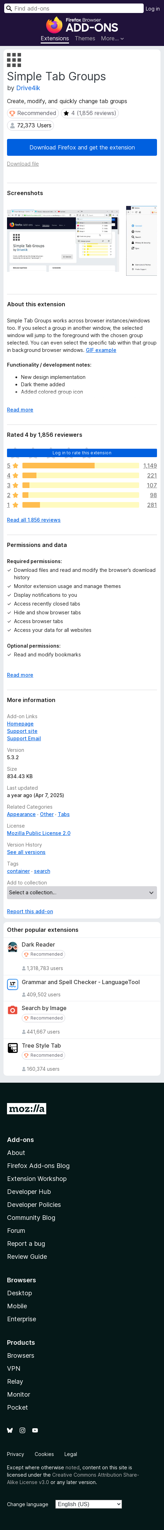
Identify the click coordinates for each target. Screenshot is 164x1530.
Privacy (15, 1454)
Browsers (20, 1355)
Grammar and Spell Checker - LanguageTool (81, 982)
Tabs (64, 814)
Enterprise (21, 1319)
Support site (22, 731)
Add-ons (20, 1139)
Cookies (44, 1454)
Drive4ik (28, 88)
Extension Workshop (37, 1178)
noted (73, 1467)
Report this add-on (30, 911)
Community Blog (31, 1217)
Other (47, 814)
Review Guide (27, 1256)
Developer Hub (29, 1191)
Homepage (20, 724)
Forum (16, 1230)
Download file (23, 164)
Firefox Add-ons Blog (38, 1165)
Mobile (17, 1306)
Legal (70, 1454)
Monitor (18, 1394)
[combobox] (74, 8)
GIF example (101, 350)
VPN (13, 1368)
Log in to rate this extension (82, 452)
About (16, 1152)
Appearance (21, 814)
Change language (27, 1504)
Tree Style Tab (41, 1045)
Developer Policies (34, 1204)
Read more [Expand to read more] (20, 410)
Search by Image (44, 1008)
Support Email (24, 738)
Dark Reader (38, 944)
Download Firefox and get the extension (82, 147)
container (18, 871)
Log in (153, 9)
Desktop (19, 1293)
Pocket (17, 1407)
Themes (85, 38)
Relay (15, 1381)
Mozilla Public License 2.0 (38, 833)
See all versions (26, 852)
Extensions (55, 38)
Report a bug (26, 1243)
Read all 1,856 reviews (34, 520)
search (42, 871)
